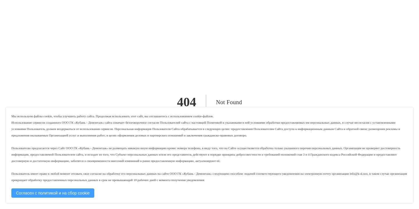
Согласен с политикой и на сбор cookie (53, 193)
